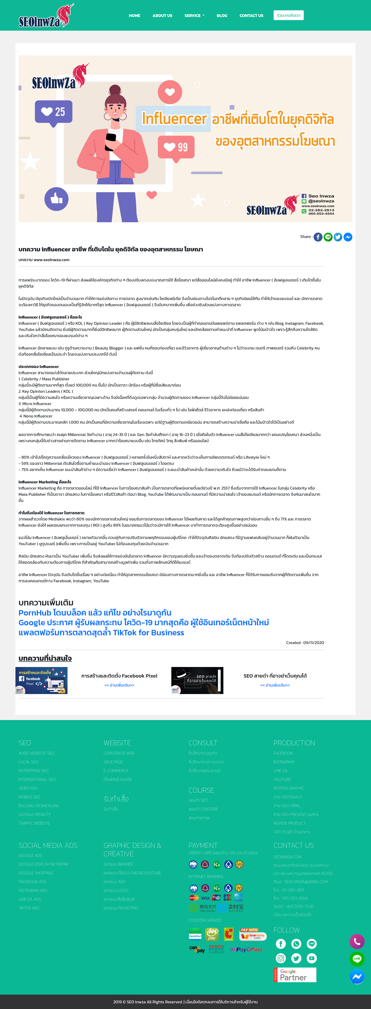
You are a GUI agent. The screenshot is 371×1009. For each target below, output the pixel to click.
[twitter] (296, 956)
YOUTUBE (282, 779)
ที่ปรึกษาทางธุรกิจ (203, 753)
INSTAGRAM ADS (33, 890)
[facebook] (281, 942)
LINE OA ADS (30, 899)
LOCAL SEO (29, 762)
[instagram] (281, 956)
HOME (134, 15)
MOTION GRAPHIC (289, 788)
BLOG (222, 15)
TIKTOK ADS (29, 908)
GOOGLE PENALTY (35, 814)
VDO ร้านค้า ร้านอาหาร (292, 832)
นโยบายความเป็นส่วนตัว (293, 914)
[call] (296, 942)
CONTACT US (251, 15)
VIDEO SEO (28, 788)
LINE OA (281, 770)
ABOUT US (162, 15)
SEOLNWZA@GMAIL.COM (306, 881)
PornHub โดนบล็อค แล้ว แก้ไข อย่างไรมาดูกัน (95, 612)
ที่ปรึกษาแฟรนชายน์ (204, 770)
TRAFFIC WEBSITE (34, 823)
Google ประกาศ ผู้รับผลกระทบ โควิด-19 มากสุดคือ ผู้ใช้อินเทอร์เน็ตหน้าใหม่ (144, 622)
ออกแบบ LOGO (116, 890)
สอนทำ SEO (198, 800)
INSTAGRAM (284, 762)
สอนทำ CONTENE (203, 809)
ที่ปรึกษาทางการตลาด (206, 762)
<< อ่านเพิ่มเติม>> (119, 685)
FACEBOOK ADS (32, 881)
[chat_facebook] (357, 976)
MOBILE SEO (29, 797)
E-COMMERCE (116, 770)
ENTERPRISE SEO (34, 770)
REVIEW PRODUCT (290, 823)
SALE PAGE (113, 762)
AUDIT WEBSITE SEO (36, 753)
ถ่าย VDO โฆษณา (288, 797)
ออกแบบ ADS (115, 881)
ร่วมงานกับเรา (288, 15)
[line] (312, 942)
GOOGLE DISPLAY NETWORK (43, 864)
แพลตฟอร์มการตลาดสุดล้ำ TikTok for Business (101, 632)
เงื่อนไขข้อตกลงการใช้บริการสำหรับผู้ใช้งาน (221, 1002)
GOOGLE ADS (30, 855)
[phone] (357, 941)
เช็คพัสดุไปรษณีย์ (118, 779)
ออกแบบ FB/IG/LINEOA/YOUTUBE (132, 873)
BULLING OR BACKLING (39, 805)
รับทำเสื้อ (111, 809)
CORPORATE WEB (119, 753)
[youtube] (312, 956)
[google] (295, 973)
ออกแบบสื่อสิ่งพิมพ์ (119, 899)
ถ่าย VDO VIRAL (287, 805)
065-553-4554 (295, 898)
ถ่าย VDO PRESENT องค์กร (296, 814)
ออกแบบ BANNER (118, 864)
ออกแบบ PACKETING (121, 908)
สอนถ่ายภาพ (199, 818)
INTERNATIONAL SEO (37, 779)
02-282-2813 (293, 890)
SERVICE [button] (193, 15)
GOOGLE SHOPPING (36, 873)
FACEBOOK (283, 753)
